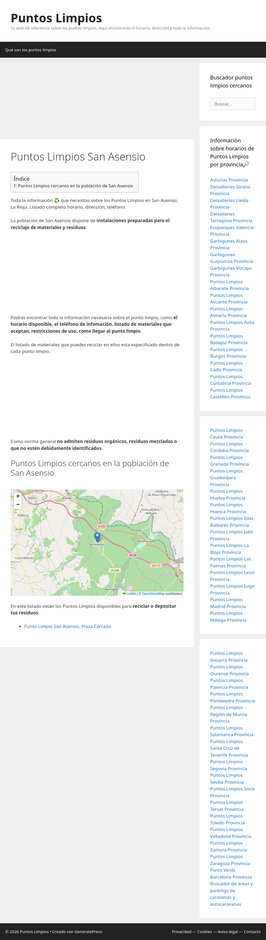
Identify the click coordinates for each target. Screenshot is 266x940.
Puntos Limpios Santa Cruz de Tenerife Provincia (229, 748)
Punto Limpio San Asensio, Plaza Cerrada (67, 626)
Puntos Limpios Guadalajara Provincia (226, 477)
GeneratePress (88, 931)
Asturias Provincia (229, 180)
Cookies (204, 931)
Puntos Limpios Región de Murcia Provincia (228, 714)
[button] (97, 537)
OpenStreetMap (153, 594)
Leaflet (129, 594)
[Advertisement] (97, 100)
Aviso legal (228, 931)
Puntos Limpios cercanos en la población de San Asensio (75, 186)
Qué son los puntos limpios (30, 49)
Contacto (252, 931)
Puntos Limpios (56, 18)
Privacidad (181, 931)
